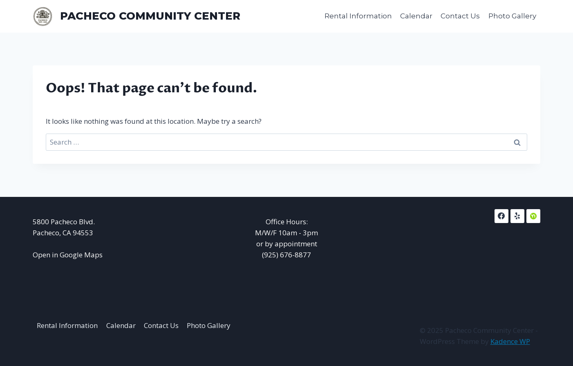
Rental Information (358, 16)
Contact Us (460, 16)
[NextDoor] (533, 216)
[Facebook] (501, 216)
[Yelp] (517, 216)
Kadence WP (510, 341)
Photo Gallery (512, 16)
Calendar (416, 16)
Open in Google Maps (68, 254)
